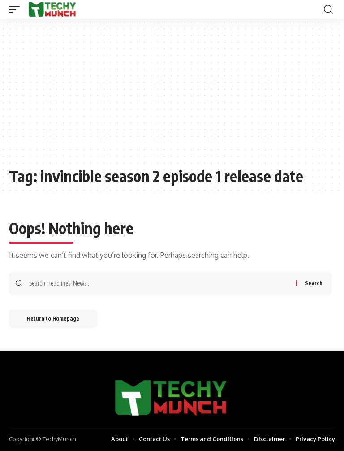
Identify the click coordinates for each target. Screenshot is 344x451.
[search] (328, 9)
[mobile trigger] (16, 9)
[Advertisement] (172, 97)
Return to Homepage (53, 318)
